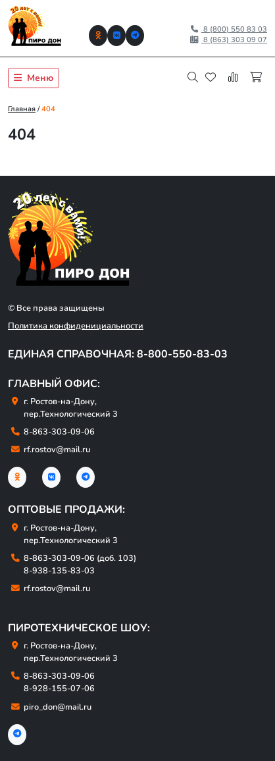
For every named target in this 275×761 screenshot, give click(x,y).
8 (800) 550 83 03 (228, 29)
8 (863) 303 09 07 (228, 40)
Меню (33, 78)
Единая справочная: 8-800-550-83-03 (118, 354)
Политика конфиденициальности (75, 326)
